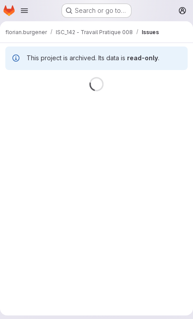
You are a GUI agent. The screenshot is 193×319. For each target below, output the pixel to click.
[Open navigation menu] (24, 11)
